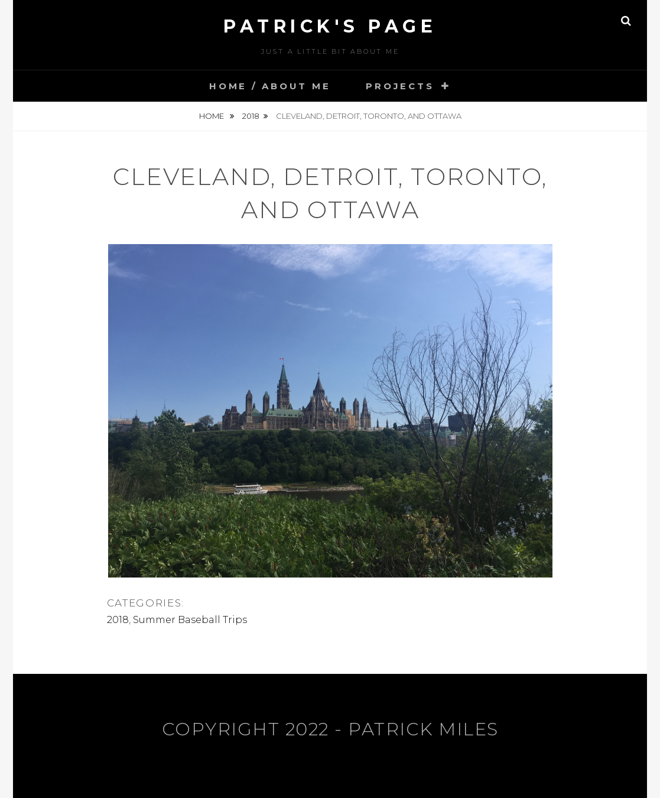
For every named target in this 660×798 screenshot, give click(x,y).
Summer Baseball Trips (190, 619)
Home (212, 116)
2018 (250, 116)
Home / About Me (269, 86)
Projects (400, 86)
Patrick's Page (330, 26)
